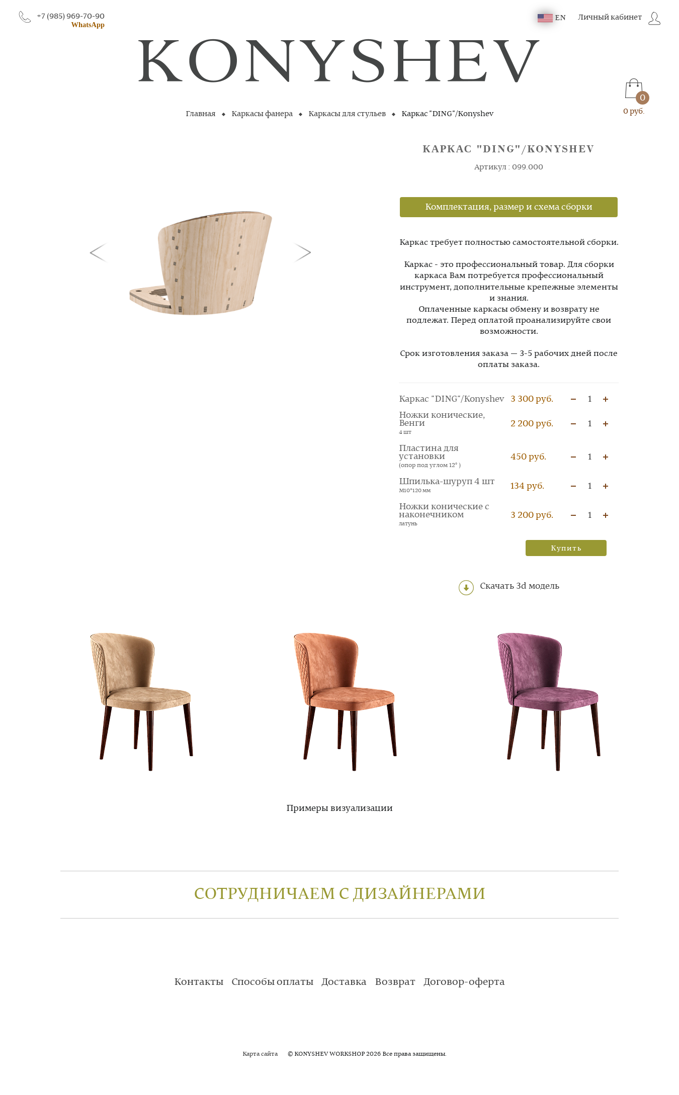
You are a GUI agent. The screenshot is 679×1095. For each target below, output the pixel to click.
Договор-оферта (464, 982)
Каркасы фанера (262, 114)
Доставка (344, 982)
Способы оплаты (272, 982)
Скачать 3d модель (509, 587)
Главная (201, 114)
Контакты (198, 982)
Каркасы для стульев (347, 114)
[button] (101, 251)
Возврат (395, 982)
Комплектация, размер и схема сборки (508, 207)
